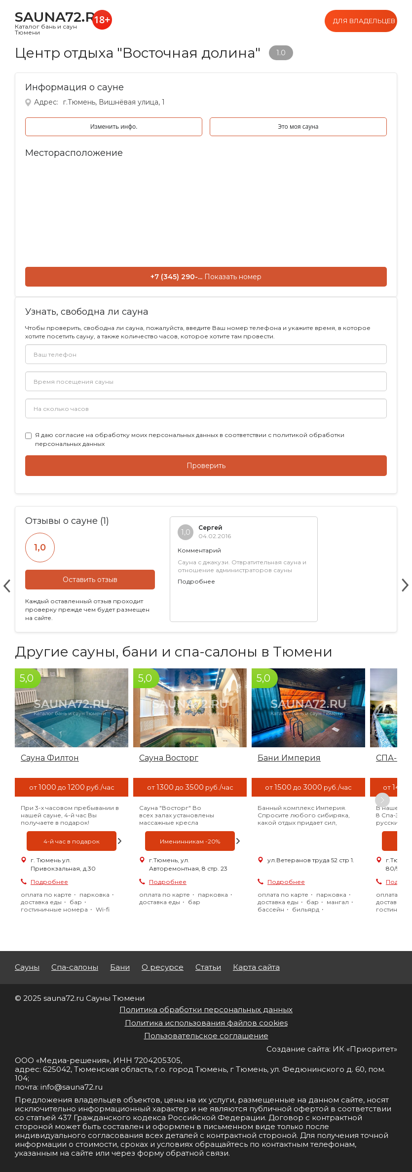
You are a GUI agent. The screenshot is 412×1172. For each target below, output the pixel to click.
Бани (120, 967)
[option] (71, 799)
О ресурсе (163, 967)
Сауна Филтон (50, 758)
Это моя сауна (298, 126)
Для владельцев (364, 21)
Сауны (27, 967)
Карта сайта (256, 967)
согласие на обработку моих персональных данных (136, 435)
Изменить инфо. (114, 126)
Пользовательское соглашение (206, 1035)
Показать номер (233, 276)
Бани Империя (289, 758)
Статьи (208, 967)
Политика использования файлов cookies (206, 1022)
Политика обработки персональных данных (206, 1009)
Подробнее (196, 581)
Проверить (206, 465)
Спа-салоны (74, 967)
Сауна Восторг (168, 758)
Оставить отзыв (90, 579)
